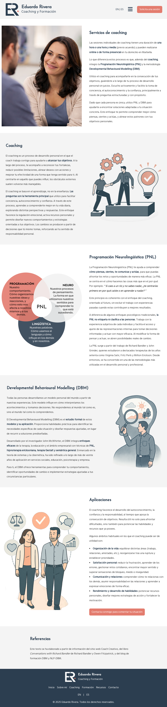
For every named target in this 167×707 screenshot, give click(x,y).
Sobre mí (62, 687)
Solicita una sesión (149, 9)
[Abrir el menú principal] (130, 9)
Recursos (101, 687)
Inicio (51, 687)
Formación (88, 687)
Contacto (113, 687)
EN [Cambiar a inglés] (117, 9)
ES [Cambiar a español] (122, 9)
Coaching (74, 687)
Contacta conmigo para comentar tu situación (117, 612)
